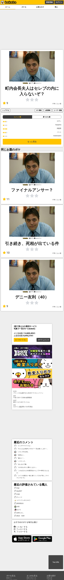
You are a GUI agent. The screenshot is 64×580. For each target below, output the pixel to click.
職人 (56, 7)
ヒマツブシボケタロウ (22, 500)
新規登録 (49, 2)
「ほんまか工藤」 (21, 464)
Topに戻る (55, 562)
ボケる (24, 7)
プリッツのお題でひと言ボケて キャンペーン (32, 392)
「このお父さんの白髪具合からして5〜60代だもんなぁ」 (31, 471)
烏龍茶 (59, 128)
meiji (17, 494)
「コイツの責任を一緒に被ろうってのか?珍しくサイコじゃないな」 (31, 476)
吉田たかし (19, 513)
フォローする (20, 529)
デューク (18, 497)
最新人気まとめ (31, 578)
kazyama (58, 125)
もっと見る (32, 142)
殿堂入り (9, 578)
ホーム (7, 7)
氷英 (16, 507)
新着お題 (49, 578)
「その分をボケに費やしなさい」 (25, 467)
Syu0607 (18, 491)
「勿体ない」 (19, 455)
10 (6, 252)
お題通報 (47, 110)
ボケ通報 (39, 110)
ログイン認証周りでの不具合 (32, 406)
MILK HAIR (19, 516)
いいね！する (20, 527)
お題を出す (40, 7)
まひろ (17, 510)
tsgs (16, 488)
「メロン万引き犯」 (21, 452)
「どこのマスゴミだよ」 (23, 446)
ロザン (59, 121)
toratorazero (57, 136)
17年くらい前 (56, 104)
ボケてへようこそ (43, 340)
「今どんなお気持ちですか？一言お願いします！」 (31, 449)
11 (6, 199)
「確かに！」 (19, 458)
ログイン (59, 2)
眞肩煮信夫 (19, 503)
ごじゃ (59, 132)
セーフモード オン (20, 340)
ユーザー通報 (58, 110)
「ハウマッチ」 (20, 461)
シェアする (5, 110)
